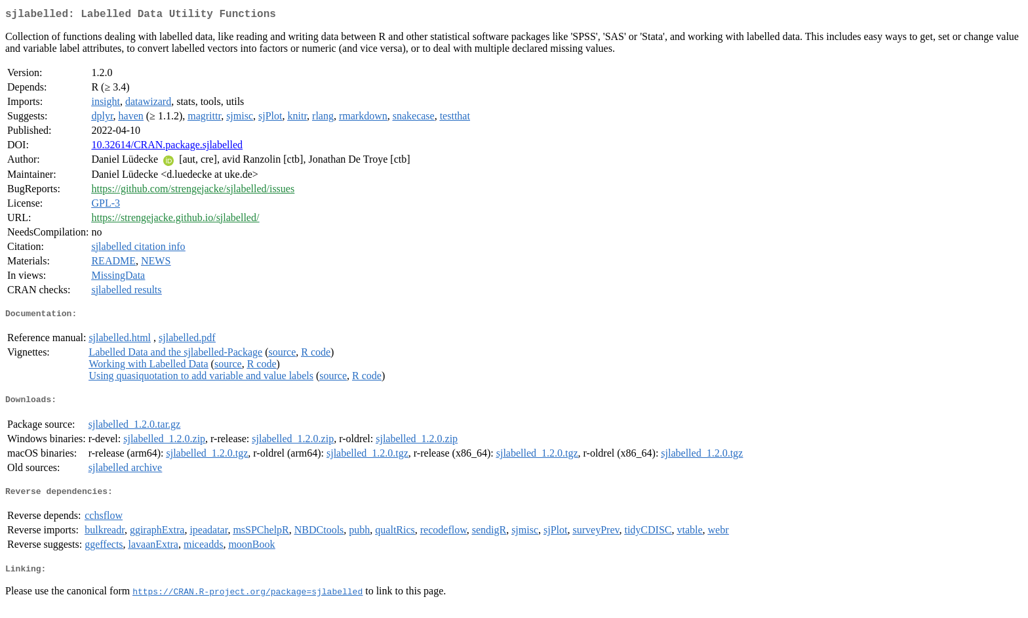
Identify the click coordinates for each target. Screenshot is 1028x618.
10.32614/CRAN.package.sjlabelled (167, 147)
